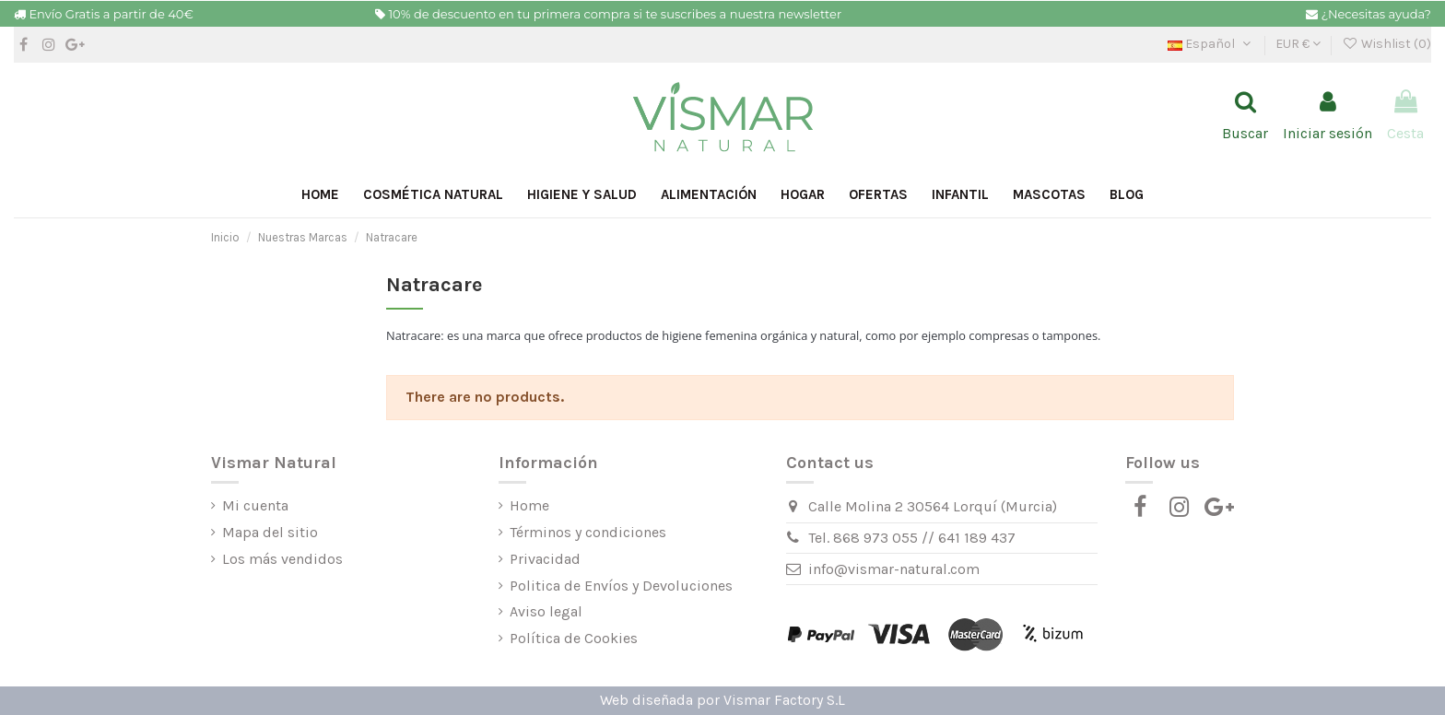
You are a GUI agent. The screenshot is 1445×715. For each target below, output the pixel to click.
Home (529, 505)
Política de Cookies (574, 638)
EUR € (1298, 44)
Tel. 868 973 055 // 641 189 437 (912, 537)
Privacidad (545, 559)
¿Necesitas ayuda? (1376, 13)
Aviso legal (546, 611)
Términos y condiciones (588, 532)
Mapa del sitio (270, 532)
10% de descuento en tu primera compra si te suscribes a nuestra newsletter (614, 13)
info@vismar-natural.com (894, 569)
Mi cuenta (255, 505)
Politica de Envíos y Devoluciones (621, 585)
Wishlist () (1386, 44)
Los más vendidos (282, 559)
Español (1211, 44)
